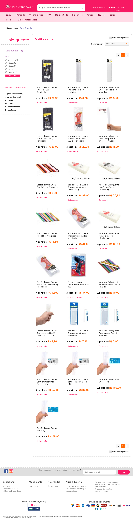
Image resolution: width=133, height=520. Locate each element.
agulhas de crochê (13, 97)
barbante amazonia (13, 107)
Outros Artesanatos (28, 20)
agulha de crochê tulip (14, 94)
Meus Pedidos (100, 7)
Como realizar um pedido (76, 486)
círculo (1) (12, 66)
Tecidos (10, 20)
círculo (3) (12, 63)
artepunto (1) (13, 60)
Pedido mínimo (101, 487)
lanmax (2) (12, 72)
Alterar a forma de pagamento (107, 484)
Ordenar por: (97, 44)
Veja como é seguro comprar (107, 482)
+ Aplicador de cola (74, 297)
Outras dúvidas (101, 491)
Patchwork (78, 15)
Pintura (91, 15)
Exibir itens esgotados (120, 38)
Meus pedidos (71, 491)
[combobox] (117, 44)
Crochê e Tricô (37, 15)
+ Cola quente (41, 103)
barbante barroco (12, 110)
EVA (50, 15)
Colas (15, 28)
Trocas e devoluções (103, 489)
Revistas (102, 15)
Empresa (6, 486)
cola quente (26, 28)
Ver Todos (13, 76)
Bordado (21, 15)
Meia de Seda (62, 15)
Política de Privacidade (12, 491)
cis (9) (10, 69)
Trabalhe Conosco (10, 489)
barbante (9, 103)
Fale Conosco (34, 486)
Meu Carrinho (116, 9)
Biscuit (10, 15)
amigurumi (9, 100)
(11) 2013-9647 (53, 486)
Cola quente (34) (14, 50)
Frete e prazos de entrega (76, 489)
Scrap (113, 15)
